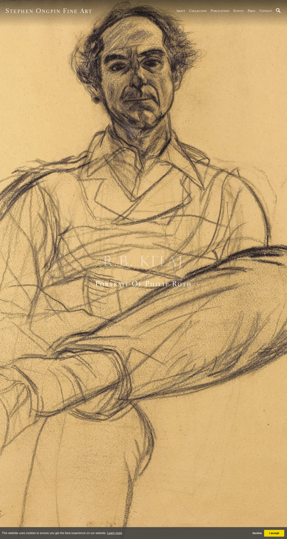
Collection (198, 11)
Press (251, 11)
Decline (257, 533)
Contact (265, 11)
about (180, 11)
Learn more (114, 533)
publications (220, 11)
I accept (274, 533)
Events (238, 11)
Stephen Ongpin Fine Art (48, 10)
